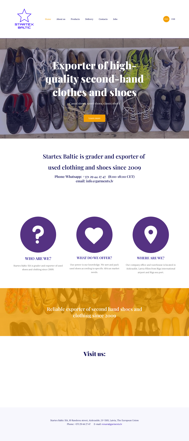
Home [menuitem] (48, 19)
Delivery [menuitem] (89, 19)
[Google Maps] (94, 374)
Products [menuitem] (75, 19)
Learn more (94, 118)
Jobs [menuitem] (115, 19)
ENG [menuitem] (166, 19)
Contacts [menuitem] (103, 19)
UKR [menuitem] (173, 19)
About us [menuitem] (61, 19)
